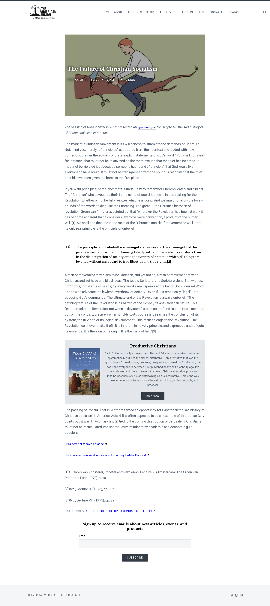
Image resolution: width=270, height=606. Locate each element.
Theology (153, 511)
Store (151, 12)
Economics (134, 511)
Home (106, 12)
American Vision (124, 80)
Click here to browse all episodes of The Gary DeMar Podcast (110, 455)
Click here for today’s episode (87, 444)
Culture (116, 511)
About (119, 12)
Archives (135, 12)
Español (233, 12)
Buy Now (152, 395)
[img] (264, 12)
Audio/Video (169, 12)
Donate (217, 12)
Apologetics (96, 511)
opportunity (146, 127)
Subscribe (135, 557)
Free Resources (195, 12)
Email (83, 536)
